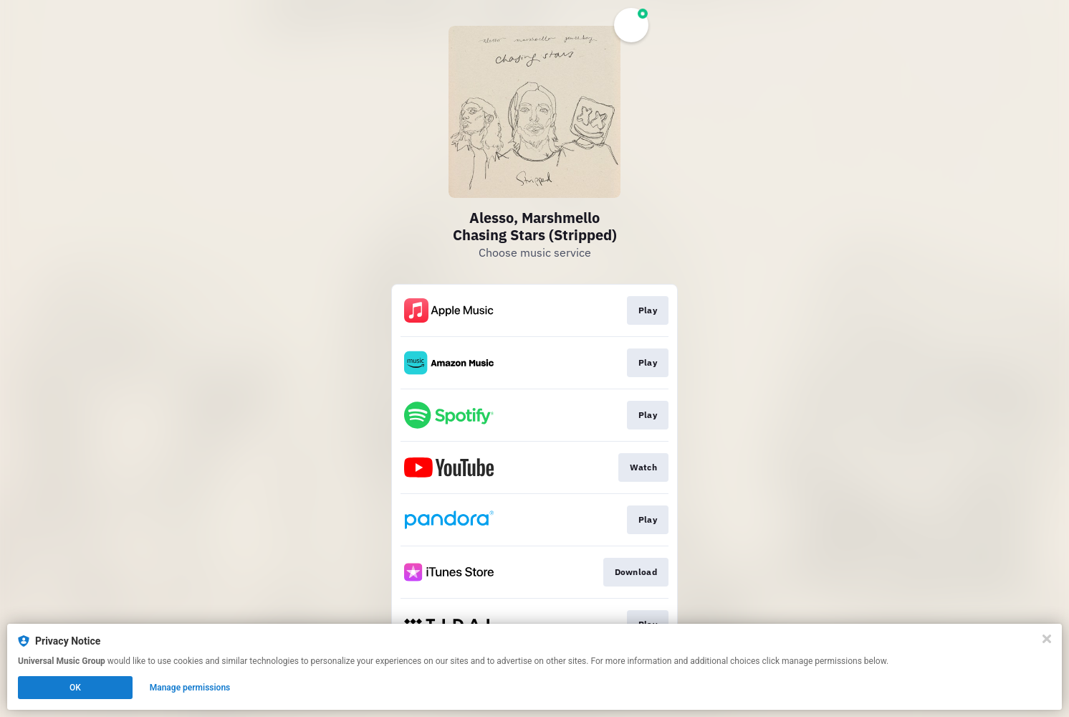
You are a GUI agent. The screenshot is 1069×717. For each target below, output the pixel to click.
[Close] (1046, 638)
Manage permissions (190, 688)
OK (75, 688)
